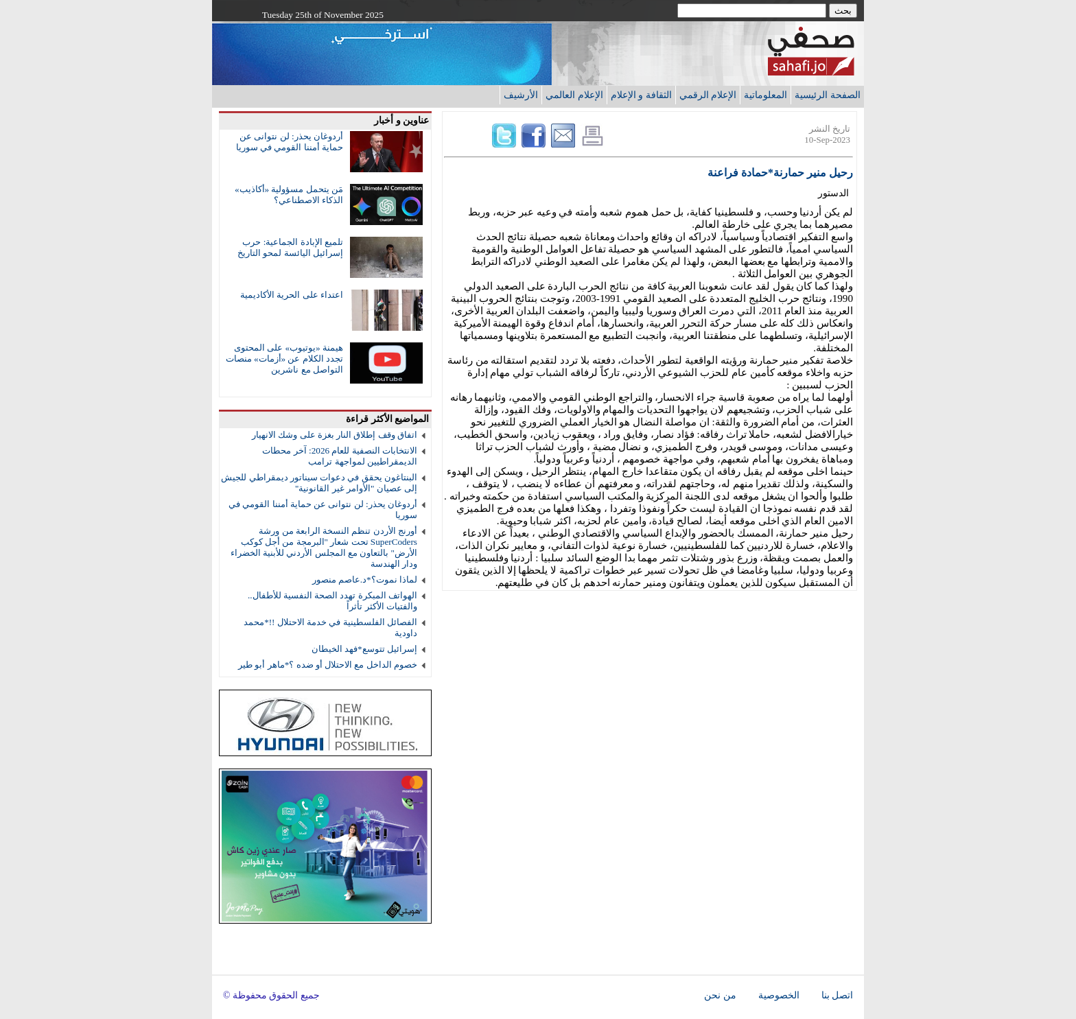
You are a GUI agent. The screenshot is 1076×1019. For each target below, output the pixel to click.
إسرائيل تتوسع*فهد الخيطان (364, 649)
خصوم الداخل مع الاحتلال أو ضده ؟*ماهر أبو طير (327, 664)
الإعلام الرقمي (708, 94)
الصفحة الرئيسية (828, 94)
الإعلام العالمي (574, 94)
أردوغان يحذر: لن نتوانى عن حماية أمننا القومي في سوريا (289, 141)
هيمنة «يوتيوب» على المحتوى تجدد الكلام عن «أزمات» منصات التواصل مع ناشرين (284, 358)
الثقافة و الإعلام (641, 94)
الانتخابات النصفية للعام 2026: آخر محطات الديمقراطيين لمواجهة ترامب (339, 456)
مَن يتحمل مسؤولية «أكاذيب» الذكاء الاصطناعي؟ (289, 194)
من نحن (720, 995)
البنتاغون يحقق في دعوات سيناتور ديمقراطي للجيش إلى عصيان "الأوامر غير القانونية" (319, 482)
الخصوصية (778, 995)
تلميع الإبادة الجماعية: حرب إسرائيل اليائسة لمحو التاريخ (290, 247)
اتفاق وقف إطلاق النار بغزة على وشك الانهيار (334, 435)
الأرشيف (521, 94)
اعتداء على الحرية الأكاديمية (291, 295)
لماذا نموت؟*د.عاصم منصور (364, 579)
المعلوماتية (765, 94)
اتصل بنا (837, 995)
